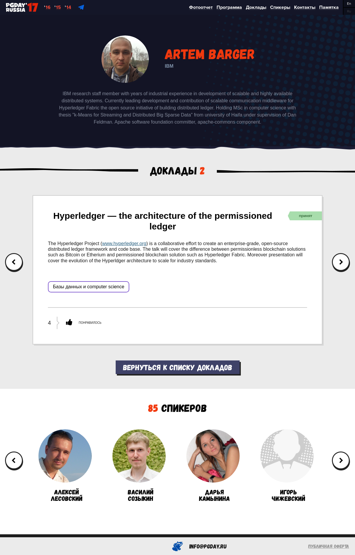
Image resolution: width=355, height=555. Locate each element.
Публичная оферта (328, 546)
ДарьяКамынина (213, 465)
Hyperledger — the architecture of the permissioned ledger (162, 221)
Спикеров (177, 407)
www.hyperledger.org (124, 243)
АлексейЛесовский (65, 465)
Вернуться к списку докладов (177, 367)
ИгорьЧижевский (287, 465)
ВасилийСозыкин (139, 465)
